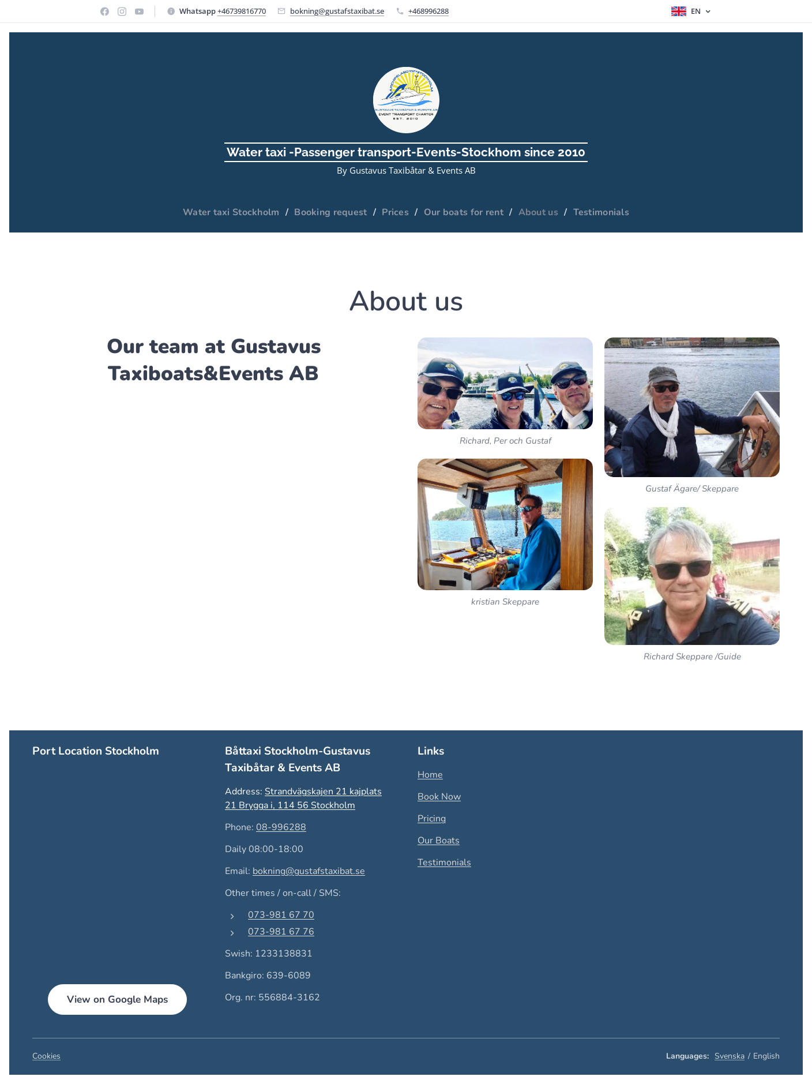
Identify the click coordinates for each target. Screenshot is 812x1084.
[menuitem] (226, 212)
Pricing (432, 818)
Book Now (439, 796)
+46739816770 (241, 11)
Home (430, 774)
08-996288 (281, 826)
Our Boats (439, 840)
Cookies (46, 1056)
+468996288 (428, 11)
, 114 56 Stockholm (314, 804)
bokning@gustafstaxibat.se (337, 11)
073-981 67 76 (281, 931)
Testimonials (444, 862)
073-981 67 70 (281, 914)
